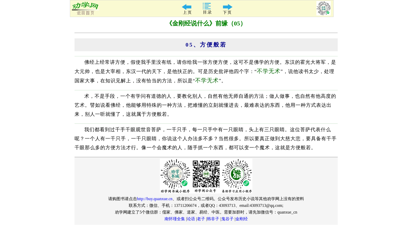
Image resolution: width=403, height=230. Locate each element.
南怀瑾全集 (174, 219)
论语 (191, 219)
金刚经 (241, 219)
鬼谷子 (227, 219)
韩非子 (213, 219)
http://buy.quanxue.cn (155, 199)
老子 (201, 219)
